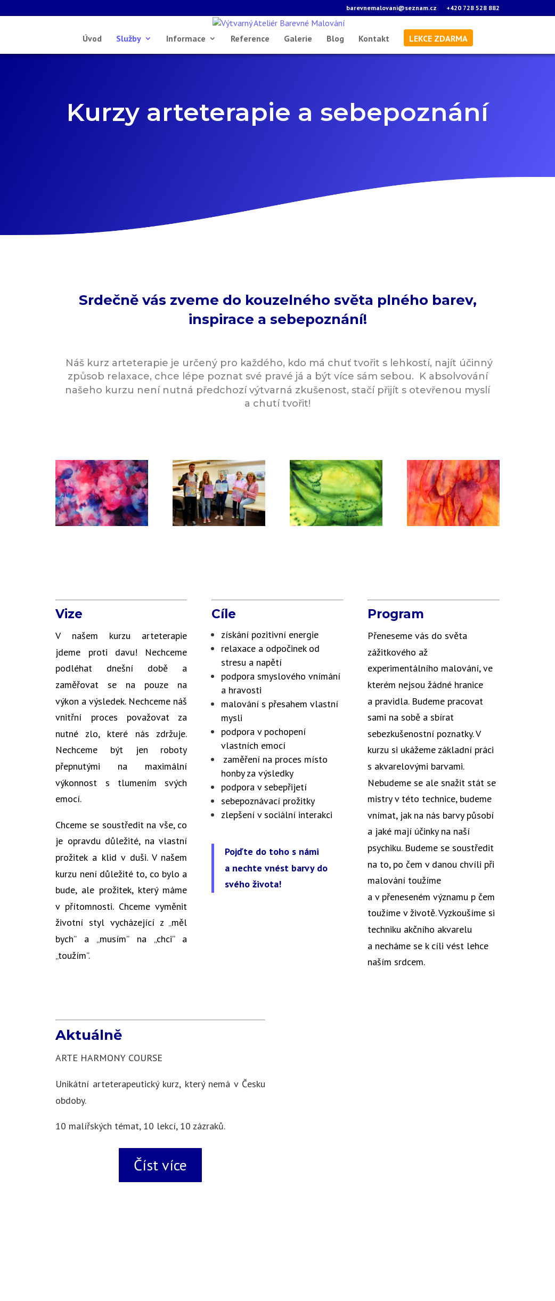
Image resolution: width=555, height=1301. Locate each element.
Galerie (298, 101)
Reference (250, 101)
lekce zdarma (438, 101)
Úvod (92, 101)
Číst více (160, 1227)
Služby (128, 101)
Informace (186, 101)
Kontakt (373, 101)
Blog (335, 101)
